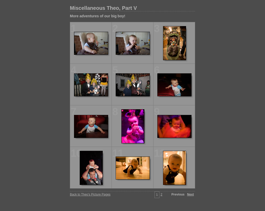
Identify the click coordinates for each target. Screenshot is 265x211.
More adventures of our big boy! (97, 16)
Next (190, 194)
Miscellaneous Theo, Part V (103, 8)
